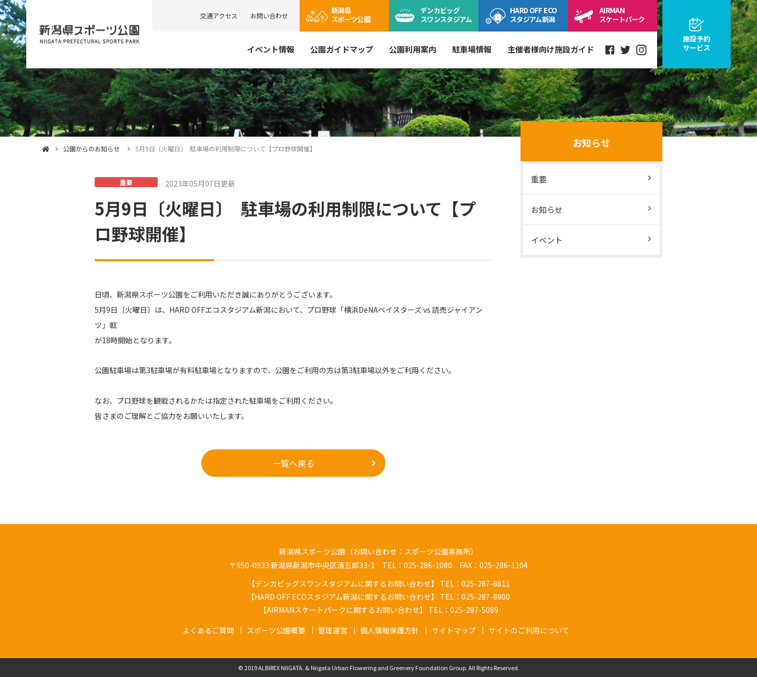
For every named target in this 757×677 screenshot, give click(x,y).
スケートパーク (622, 14)
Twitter (625, 50)
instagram (641, 50)
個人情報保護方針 (389, 630)
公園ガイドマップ (341, 49)
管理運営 (332, 630)
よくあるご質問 (208, 630)
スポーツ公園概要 (276, 630)
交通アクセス (219, 15)
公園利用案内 (412, 49)
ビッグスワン (446, 14)
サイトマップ (454, 630)
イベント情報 (270, 49)
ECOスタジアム (533, 14)
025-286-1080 (428, 565)
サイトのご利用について (528, 630)
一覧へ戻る (293, 463)
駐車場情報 (472, 49)
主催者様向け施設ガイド (550, 49)
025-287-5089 (474, 609)
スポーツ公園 (350, 14)
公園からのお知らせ (91, 148)
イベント (546, 239)
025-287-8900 (486, 596)
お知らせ (591, 142)
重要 (539, 178)
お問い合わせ (269, 15)
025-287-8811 (486, 583)
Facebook (610, 50)
